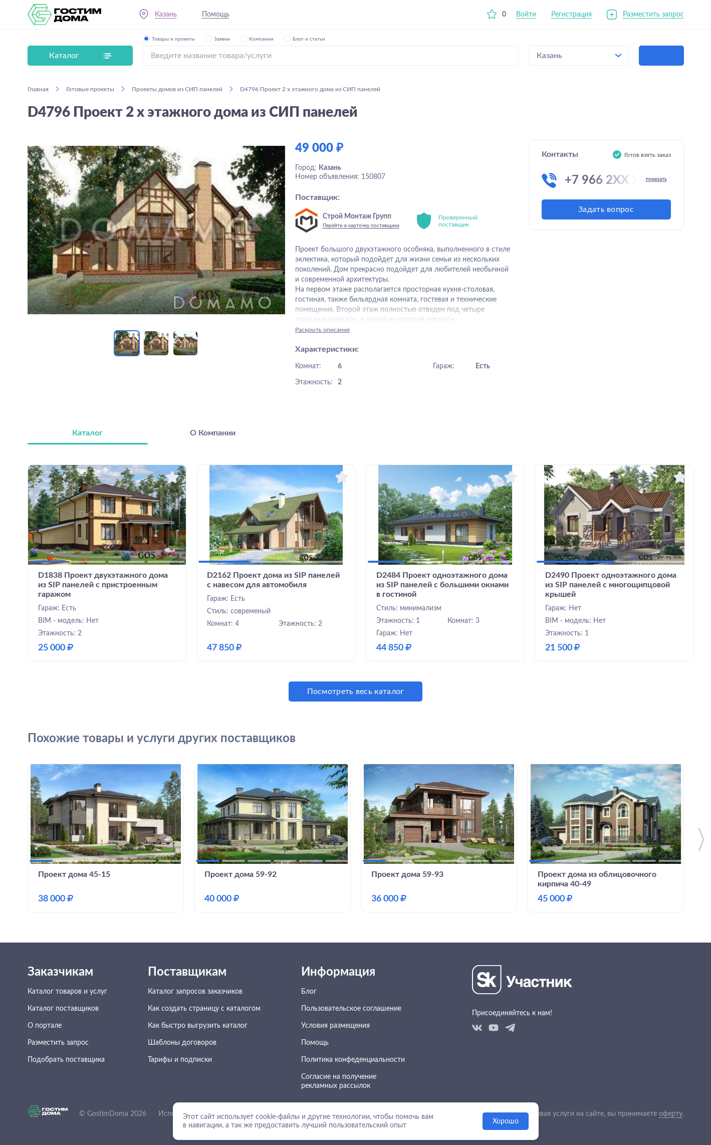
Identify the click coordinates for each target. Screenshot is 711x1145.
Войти (526, 14)
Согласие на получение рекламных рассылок (338, 1081)
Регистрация (571, 14)
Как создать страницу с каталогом (204, 1008)
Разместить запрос (653, 14)
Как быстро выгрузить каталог (198, 1025)
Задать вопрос (606, 209)
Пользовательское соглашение (351, 1008)
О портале (45, 1025)
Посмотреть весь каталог (355, 692)
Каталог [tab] (87, 433)
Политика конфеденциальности (353, 1059)
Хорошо (506, 1121)
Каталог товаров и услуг (67, 991)
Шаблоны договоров (182, 1042)
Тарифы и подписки (180, 1059)
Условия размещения (335, 1025)
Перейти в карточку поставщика (361, 225)
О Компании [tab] (212, 433)
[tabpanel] (356, 583)
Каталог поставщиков (63, 1008)
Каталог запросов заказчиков (195, 991)
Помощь (215, 14)
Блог (309, 991)
